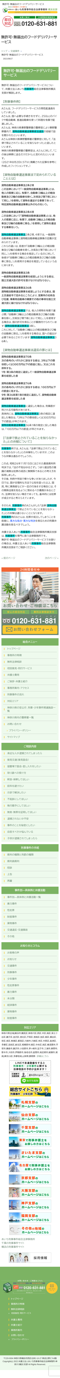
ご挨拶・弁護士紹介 (17, 681)
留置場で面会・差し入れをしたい (24, 766)
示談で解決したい (16, 792)
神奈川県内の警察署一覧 (20, 717)
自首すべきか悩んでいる (20, 831)
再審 (9, 880)
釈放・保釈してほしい (18, 779)
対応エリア (12, 701)
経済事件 (12, 1005)
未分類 (10, 998)
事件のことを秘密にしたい (21, 825)
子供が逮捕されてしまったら (22, 838)
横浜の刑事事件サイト (12, 1247)
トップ (4, 51)
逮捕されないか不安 (18, 818)
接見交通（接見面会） (18, 759)
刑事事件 (12, 972)
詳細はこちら (43, 1056)
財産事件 (12, 916)
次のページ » (52, 558)
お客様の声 (13, 952)
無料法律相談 (14, 661)
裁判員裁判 (13, 861)
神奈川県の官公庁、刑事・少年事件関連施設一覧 (31, 709)
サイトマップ (13, 737)
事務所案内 (16, 1330)
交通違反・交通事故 (17, 929)
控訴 (9, 867)
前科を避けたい (15, 786)
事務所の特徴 (14, 655)
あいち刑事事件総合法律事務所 (18, 1239)
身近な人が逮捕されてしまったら (24, 753)
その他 (10, 936)
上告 (9, 874)
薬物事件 (12, 923)
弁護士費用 (13, 675)
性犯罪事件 (13, 985)
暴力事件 (12, 903)
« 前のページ (8, 558)
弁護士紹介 (16, 1325)
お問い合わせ (14, 724)
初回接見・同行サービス (19, 668)
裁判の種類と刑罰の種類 (20, 854)
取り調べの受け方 (16, 773)
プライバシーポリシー (20, 730)
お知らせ (11, 959)
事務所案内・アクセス (18, 688)
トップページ (13, 648)
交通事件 (15, 51)
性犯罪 (10, 910)
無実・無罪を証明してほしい (21, 812)
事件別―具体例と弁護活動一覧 (24, 897)
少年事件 (12, 978)
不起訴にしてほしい (17, 799)
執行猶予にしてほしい (18, 805)
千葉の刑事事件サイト (12, 1243)
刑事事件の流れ (15, 694)
